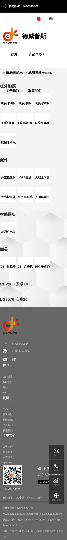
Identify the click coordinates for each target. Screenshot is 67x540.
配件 (5, 392)
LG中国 (20, 497)
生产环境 (8, 457)
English (58, 18)
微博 (56, 485)
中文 (44, 18)
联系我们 (36, 91)
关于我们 (14, 91)
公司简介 (8, 446)
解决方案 (14, 72)
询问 (56, 455)
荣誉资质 (8, 452)
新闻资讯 (36, 72)
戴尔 (39, 497)
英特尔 (30, 497)
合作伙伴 (8, 462)
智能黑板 (47, 72)
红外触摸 (8, 376)
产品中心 (37, 54)
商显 (5, 387)
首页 (14, 54)
